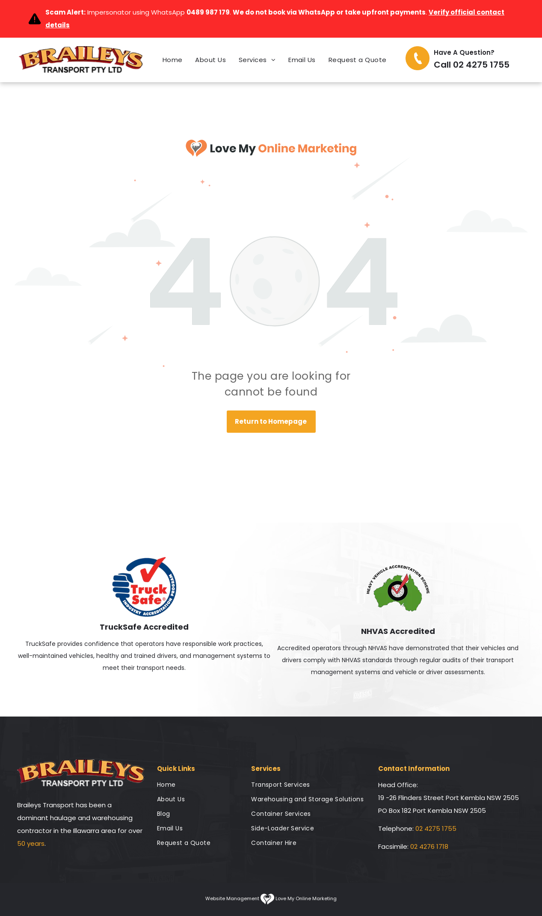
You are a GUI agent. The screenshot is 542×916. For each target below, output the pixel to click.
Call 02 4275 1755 (471, 65)
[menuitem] (172, 59)
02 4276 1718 (429, 846)
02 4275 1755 (435, 828)
